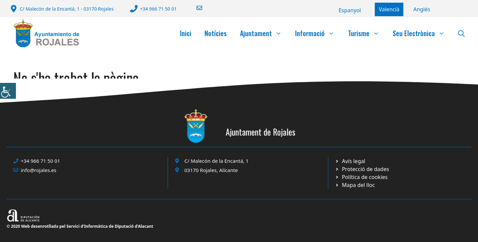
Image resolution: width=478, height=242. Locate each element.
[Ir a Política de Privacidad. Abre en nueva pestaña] (350, 161)
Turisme (367, 33)
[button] (461, 33)
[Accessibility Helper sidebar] (8, 91)
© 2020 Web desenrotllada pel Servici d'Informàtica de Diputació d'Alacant (80, 226)
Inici (185, 33)
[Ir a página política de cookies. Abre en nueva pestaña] (362, 169)
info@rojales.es (38, 170)
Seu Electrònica (422, 33)
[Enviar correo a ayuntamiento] (195, 8)
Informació (318, 33)
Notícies (215, 33)
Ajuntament (264, 33)
